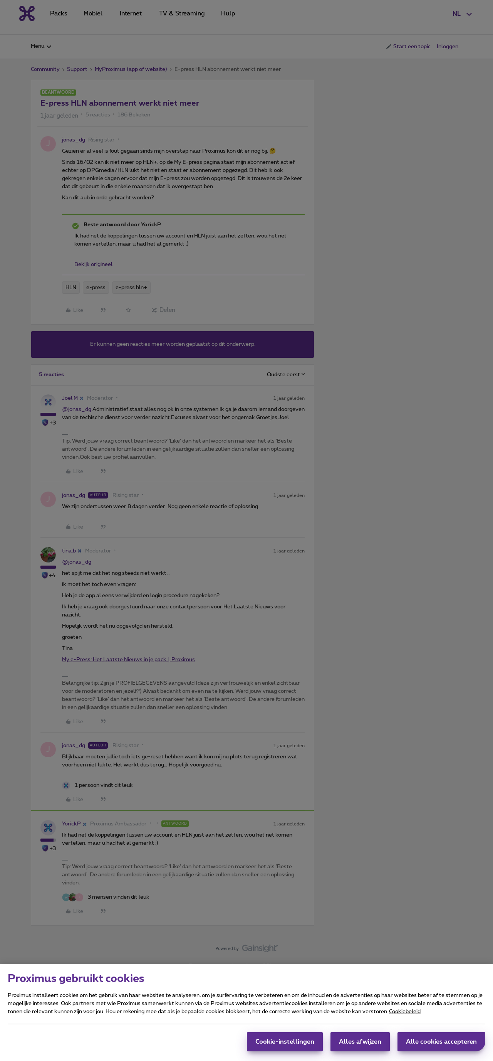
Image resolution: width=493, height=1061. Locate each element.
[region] (246, 1012)
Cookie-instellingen (284, 1042)
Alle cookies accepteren (441, 1042)
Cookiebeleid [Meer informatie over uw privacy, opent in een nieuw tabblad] (405, 1011)
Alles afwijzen (360, 1042)
